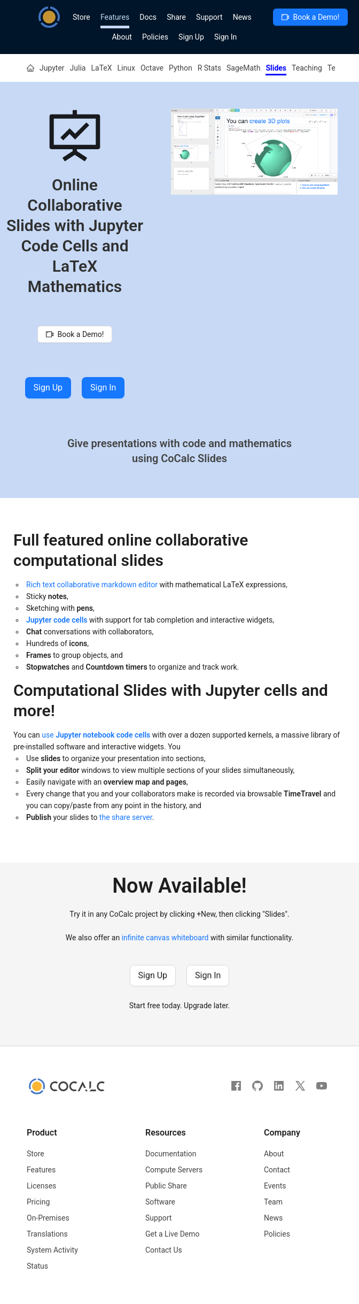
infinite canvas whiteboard (165, 937)
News (242, 17)
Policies (155, 37)
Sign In (225, 37)
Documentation (171, 1153)
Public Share (166, 1186)
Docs (148, 17)
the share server (125, 817)
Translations (47, 1234)
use (96, 735)
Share (176, 17)
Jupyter (52, 68)
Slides (276, 68)
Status (37, 1266)
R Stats (209, 68)
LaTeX (101, 68)
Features (114, 17)
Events (275, 1186)
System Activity (52, 1250)
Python (180, 68)
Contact (277, 1169)
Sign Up (191, 37)
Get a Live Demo (172, 1234)
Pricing (38, 1202)
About (121, 37)
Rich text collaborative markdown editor (92, 584)
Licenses (41, 1186)
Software (160, 1202)
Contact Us (163, 1250)
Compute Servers (173, 1169)
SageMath (243, 68)
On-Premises (48, 1218)
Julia (78, 68)
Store (81, 17)
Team (273, 1202)
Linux (126, 68)
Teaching (307, 68)
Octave (152, 68)
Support (209, 17)
